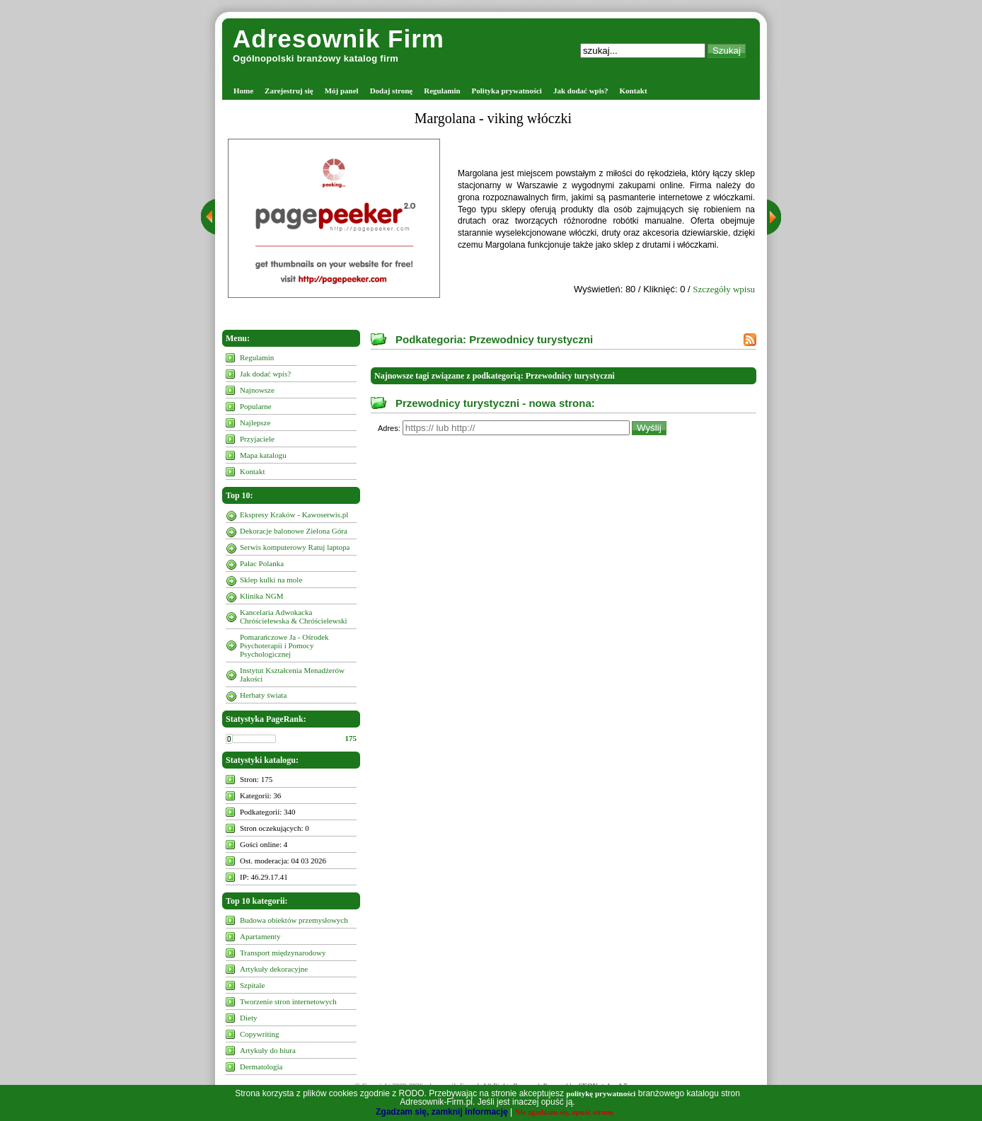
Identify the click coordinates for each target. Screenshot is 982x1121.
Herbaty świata (263, 695)
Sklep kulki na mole (271, 579)
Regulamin (442, 90)
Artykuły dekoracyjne (274, 969)
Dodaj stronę (391, 90)
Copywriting (259, 1034)
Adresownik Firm (338, 38)
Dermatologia (261, 1066)
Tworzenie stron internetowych (288, 1001)
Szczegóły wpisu (724, 289)
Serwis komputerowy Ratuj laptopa (295, 547)
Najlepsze (255, 422)
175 (351, 738)
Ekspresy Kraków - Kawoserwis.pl (294, 514)
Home (243, 90)
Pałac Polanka (262, 563)
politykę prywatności (600, 1093)
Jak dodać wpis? (580, 90)
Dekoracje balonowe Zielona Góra (293, 531)
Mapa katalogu (263, 455)
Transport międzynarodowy (283, 952)
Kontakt (633, 90)
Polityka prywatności (507, 90)
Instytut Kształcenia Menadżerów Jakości (292, 674)
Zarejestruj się (289, 90)
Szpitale (252, 985)
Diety (248, 1017)
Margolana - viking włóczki (493, 118)
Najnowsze (257, 390)
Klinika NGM (261, 596)
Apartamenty (260, 936)
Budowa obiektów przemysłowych (294, 920)
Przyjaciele (257, 439)
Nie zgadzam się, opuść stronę (564, 1112)
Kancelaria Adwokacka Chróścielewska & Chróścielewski (293, 616)
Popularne (256, 406)
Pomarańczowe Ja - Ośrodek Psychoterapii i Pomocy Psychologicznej (284, 645)
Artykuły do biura (268, 1050)
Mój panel (342, 90)
